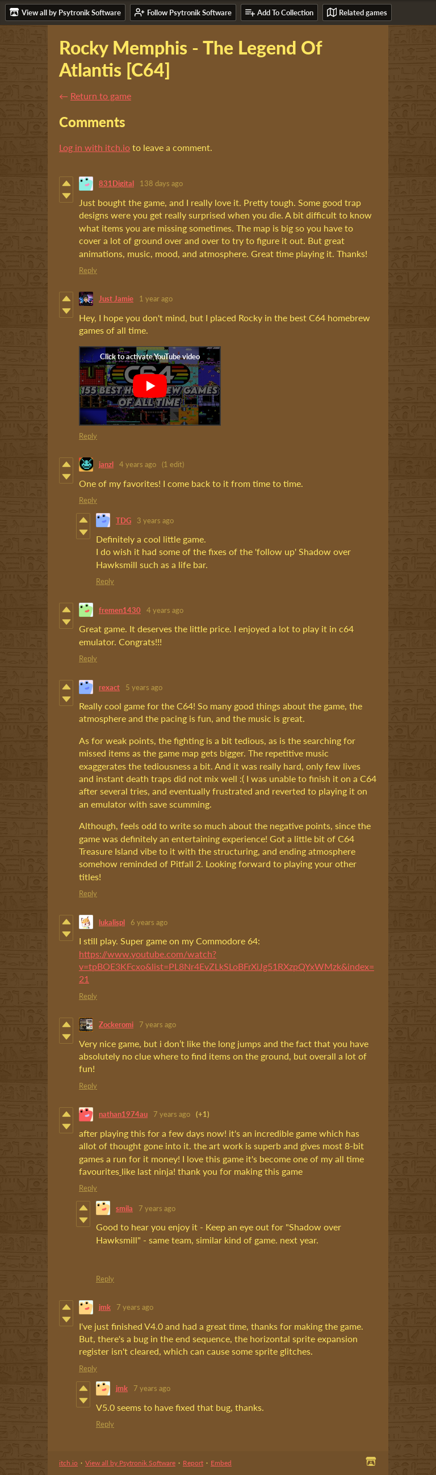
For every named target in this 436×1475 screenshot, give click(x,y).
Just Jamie (116, 298)
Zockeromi (116, 1024)
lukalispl (112, 922)
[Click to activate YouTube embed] (150, 386)
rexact (109, 687)
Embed (221, 1463)
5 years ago (143, 687)
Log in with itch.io (94, 147)
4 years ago (137, 464)
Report (193, 1463)
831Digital (116, 183)
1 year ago (156, 298)
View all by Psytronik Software (130, 1463)
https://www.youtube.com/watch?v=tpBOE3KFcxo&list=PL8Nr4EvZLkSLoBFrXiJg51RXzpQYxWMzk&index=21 (226, 966)
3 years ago (155, 520)
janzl (106, 464)
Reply (88, 270)
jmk (105, 1307)
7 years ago (157, 1024)
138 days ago (161, 183)
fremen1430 (120, 610)
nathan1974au (123, 1114)
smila (124, 1208)
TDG (123, 520)
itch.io (68, 1463)
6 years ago (149, 922)
